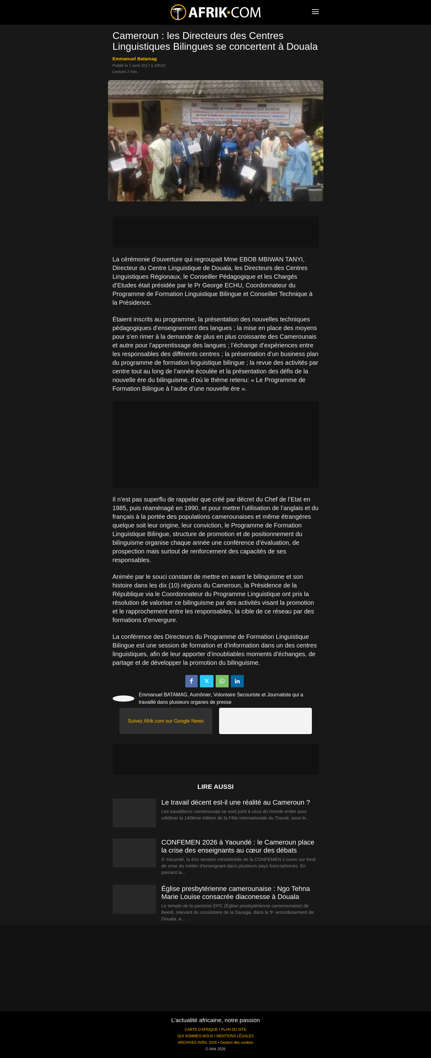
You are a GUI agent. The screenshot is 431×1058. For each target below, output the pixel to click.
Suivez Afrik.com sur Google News (166, 721)
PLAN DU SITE (233, 1029)
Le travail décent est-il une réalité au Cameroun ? (236, 802)
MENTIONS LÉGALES (235, 1036)
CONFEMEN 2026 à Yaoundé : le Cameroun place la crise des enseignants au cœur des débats (238, 846)
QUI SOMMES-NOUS (195, 1036)
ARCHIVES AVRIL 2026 (197, 1042)
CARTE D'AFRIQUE (201, 1029)
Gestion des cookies (236, 1042)
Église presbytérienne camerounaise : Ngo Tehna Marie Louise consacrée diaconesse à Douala (236, 893)
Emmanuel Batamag (135, 58)
